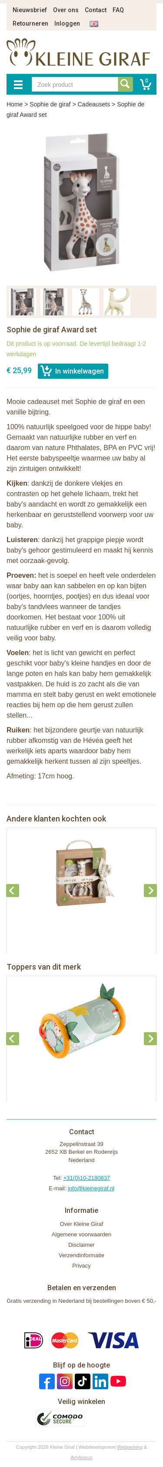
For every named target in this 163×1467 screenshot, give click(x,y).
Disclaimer (81, 1245)
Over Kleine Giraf (81, 1224)
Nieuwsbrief (30, 10)
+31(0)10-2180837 (86, 1178)
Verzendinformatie (81, 1255)
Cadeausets (93, 104)
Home (15, 104)
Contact (95, 10)
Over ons (66, 10)
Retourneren (30, 23)
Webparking (130, 1447)
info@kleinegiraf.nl (91, 1188)
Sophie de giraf (50, 104)
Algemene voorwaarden (81, 1234)
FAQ (118, 10)
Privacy (81, 1265)
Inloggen (67, 23)
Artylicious (81, 1457)
